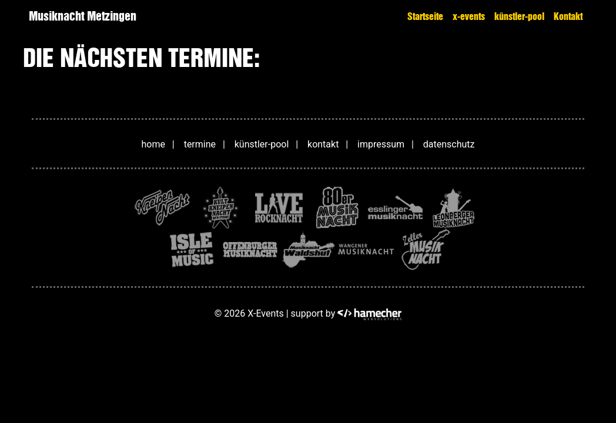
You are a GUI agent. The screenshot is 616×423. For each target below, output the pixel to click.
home (153, 144)
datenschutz (449, 144)
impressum (380, 144)
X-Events (265, 313)
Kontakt (568, 16)
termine (200, 144)
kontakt (323, 144)
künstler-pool (519, 16)
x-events (469, 16)
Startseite (425, 16)
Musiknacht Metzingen (82, 16)
